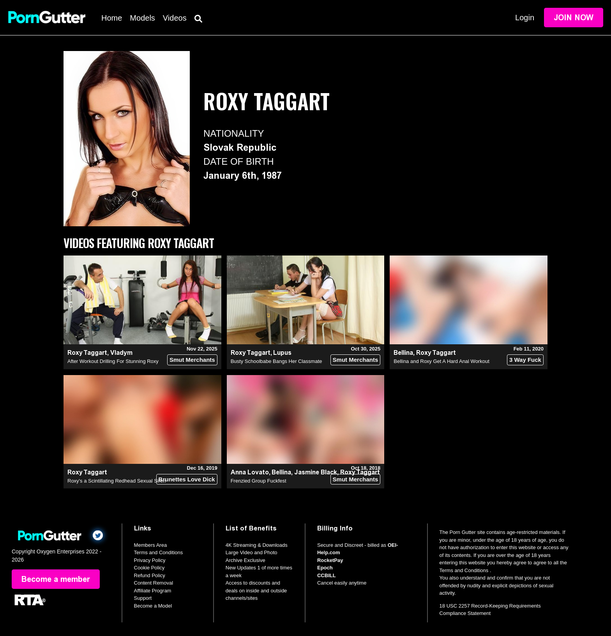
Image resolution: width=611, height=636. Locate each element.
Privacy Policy (150, 560)
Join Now (573, 17)
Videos (175, 18)
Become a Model (153, 606)
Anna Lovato (250, 472)
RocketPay (330, 560)
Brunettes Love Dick (187, 479)
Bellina (403, 352)
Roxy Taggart (87, 352)
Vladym (121, 352)
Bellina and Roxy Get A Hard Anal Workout (441, 361)
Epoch (325, 568)
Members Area (150, 545)
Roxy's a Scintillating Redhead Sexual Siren (116, 481)
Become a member (55, 579)
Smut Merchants (192, 359)
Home (111, 18)
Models (142, 18)
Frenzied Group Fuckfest (258, 481)
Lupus (282, 352)
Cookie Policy (149, 568)
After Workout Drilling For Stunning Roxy (113, 361)
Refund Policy (149, 575)
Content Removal (153, 583)
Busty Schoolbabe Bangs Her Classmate (276, 361)
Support (143, 598)
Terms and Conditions (158, 552)
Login (524, 17)
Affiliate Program (152, 591)
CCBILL (326, 575)
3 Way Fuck (525, 359)
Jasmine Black (315, 472)
